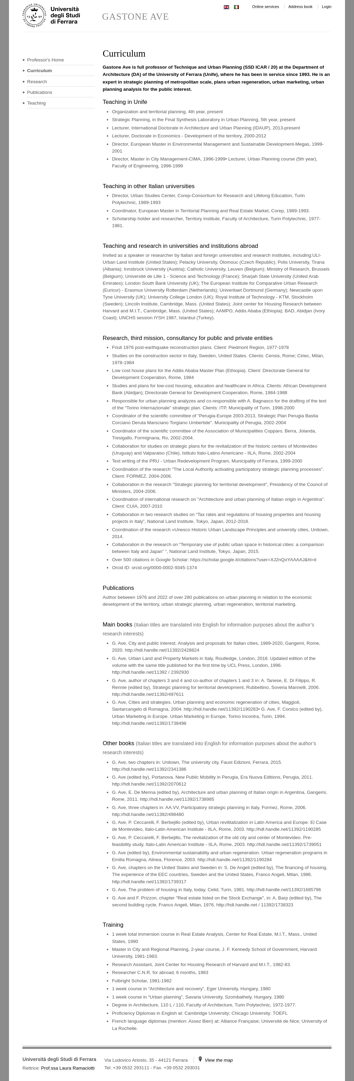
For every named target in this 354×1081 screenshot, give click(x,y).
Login (327, 6)
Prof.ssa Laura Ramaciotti (68, 1068)
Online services (265, 6)
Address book (300, 6)
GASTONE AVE (135, 16)
